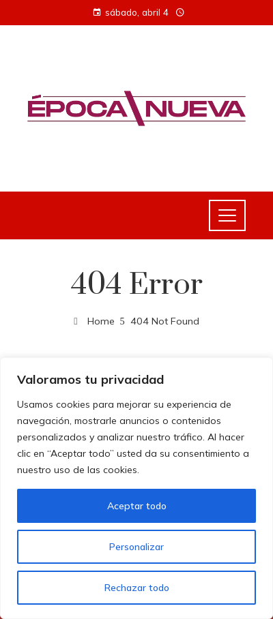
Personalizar (136, 547)
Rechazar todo (136, 588)
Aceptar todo (137, 506)
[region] (136, 488)
